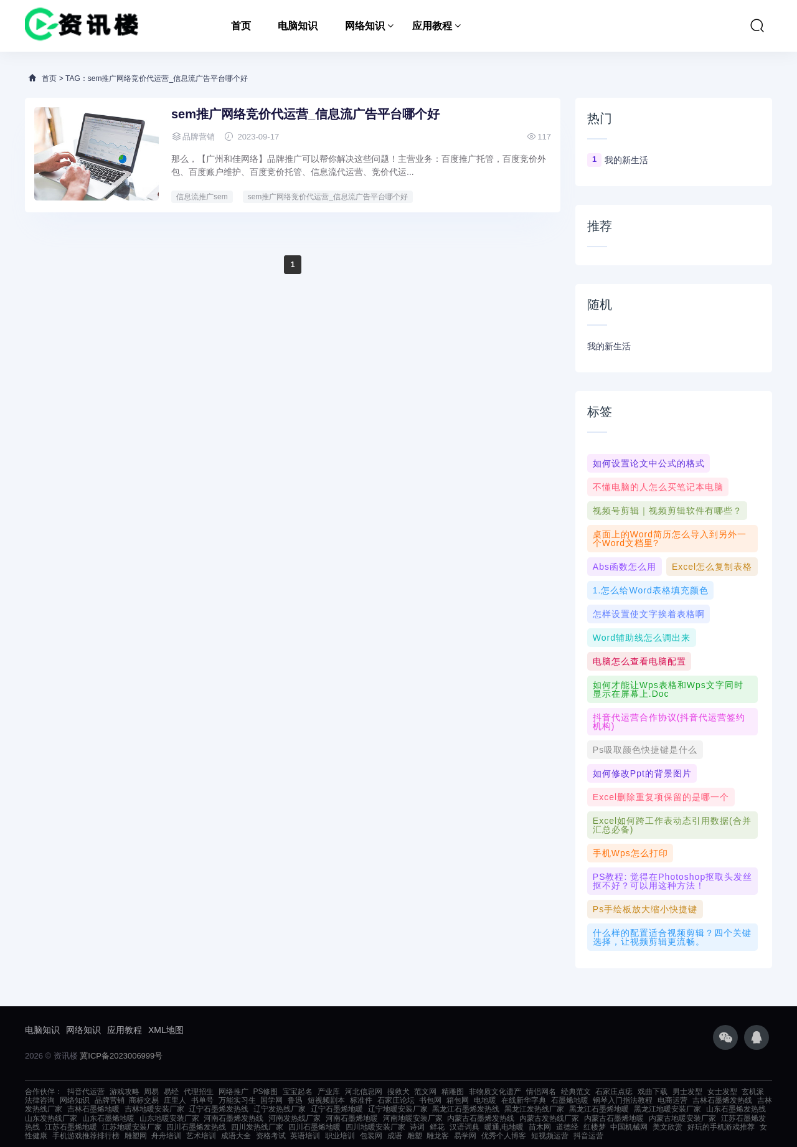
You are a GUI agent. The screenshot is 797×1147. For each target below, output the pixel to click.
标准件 (361, 1100)
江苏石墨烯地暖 (71, 1127)
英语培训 (305, 1135)
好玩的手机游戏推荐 (721, 1127)
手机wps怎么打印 (630, 853)
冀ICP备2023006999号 (121, 1055)
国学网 (271, 1100)
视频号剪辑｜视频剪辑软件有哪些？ (667, 511)
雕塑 (414, 1135)
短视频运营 (549, 1135)
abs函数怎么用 (624, 567)
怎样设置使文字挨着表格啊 (649, 614)
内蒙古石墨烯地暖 (614, 1118)
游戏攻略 (124, 1091)
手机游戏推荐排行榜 (86, 1135)
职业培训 (340, 1135)
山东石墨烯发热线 (736, 1109)
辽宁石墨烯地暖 (337, 1109)
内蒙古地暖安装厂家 (682, 1118)
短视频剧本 (326, 1100)
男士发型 (687, 1091)
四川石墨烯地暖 (314, 1127)
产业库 (329, 1091)
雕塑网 (136, 1135)
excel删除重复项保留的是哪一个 (661, 797)
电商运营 (672, 1100)
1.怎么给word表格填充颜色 (651, 590)
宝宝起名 (298, 1091)
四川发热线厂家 (257, 1127)
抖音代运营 (86, 1091)
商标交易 (144, 1100)
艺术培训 (201, 1135)
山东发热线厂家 (51, 1118)
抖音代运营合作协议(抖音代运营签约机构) (669, 721)
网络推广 (233, 1091)
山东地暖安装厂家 (169, 1118)
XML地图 (166, 1030)
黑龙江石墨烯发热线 (465, 1109)
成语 (394, 1135)
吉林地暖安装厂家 (154, 1109)
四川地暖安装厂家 (375, 1127)
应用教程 (432, 26)
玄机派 (753, 1091)
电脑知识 (298, 26)
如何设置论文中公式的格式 (649, 463)
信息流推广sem (202, 196)
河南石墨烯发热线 (233, 1118)
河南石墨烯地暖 (352, 1118)
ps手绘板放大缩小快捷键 (645, 909)
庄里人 (175, 1100)
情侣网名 (541, 1091)
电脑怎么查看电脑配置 (639, 661)
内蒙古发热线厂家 (549, 1118)
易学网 (465, 1135)
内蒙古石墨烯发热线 (480, 1118)
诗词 (417, 1127)
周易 (151, 1091)
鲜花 (437, 1127)
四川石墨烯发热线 (196, 1127)
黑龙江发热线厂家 (534, 1109)
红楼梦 (594, 1127)
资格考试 (271, 1135)
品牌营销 (110, 1100)
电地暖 (485, 1100)
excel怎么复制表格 (712, 567)
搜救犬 (398, 1091)
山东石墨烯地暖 (108, 1118)
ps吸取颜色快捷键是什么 (645, 750)
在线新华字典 (523, 1100)
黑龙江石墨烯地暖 (599, 1109)
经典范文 (576, 1091)
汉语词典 (464, 1127)
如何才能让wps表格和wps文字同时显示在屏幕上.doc (668, 689)
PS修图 (265, 1091)
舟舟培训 (166, 1135)
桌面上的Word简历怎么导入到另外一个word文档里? (670, 538)
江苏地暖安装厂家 (132, 1127)
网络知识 (365, 26)
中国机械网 (629, 1127)
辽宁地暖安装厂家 (398, 1109)
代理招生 (199, 1091)
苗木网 (540, 1127)
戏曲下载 (652, 1091)
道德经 (567, 1127)
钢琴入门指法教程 (623, 1100)
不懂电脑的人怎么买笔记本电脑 (658, 487)
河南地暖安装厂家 (413, 1118)
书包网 (430, 1100)
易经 (171, 1091)
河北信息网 (363, 1091)
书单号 (202, 1100)
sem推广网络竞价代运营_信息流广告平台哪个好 (305, 114)
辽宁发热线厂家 (279, 1109)
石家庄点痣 (614, 1091)
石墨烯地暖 (569, 1100)
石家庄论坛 (396, 1100)
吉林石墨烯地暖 (93, 1109)
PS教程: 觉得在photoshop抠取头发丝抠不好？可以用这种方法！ (672, 881)
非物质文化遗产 (495, 1091)
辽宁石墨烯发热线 (218, 1109)
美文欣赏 (667, 1127)
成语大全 (236, 1135)
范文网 (425, 1091)
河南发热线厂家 (294, 1118)
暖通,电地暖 (504, 1127)
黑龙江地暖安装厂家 (667, 1109)
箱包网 (457, 1100)
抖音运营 (588, 1135)
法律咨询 (40, 1100)
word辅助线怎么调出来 (642, 638)
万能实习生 (237, 1100)
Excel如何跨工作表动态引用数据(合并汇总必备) (672, 825)
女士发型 (722, 1091)
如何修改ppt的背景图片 (642, 773)
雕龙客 (438, 1135)
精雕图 (452, 1091)
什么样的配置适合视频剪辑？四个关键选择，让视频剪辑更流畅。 (672, 937)
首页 (241, 26)
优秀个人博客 (503, 1135)
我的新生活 (626, 160)
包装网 (371, 1135)
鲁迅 (295, 1100)
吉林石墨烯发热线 (722, 1100)
